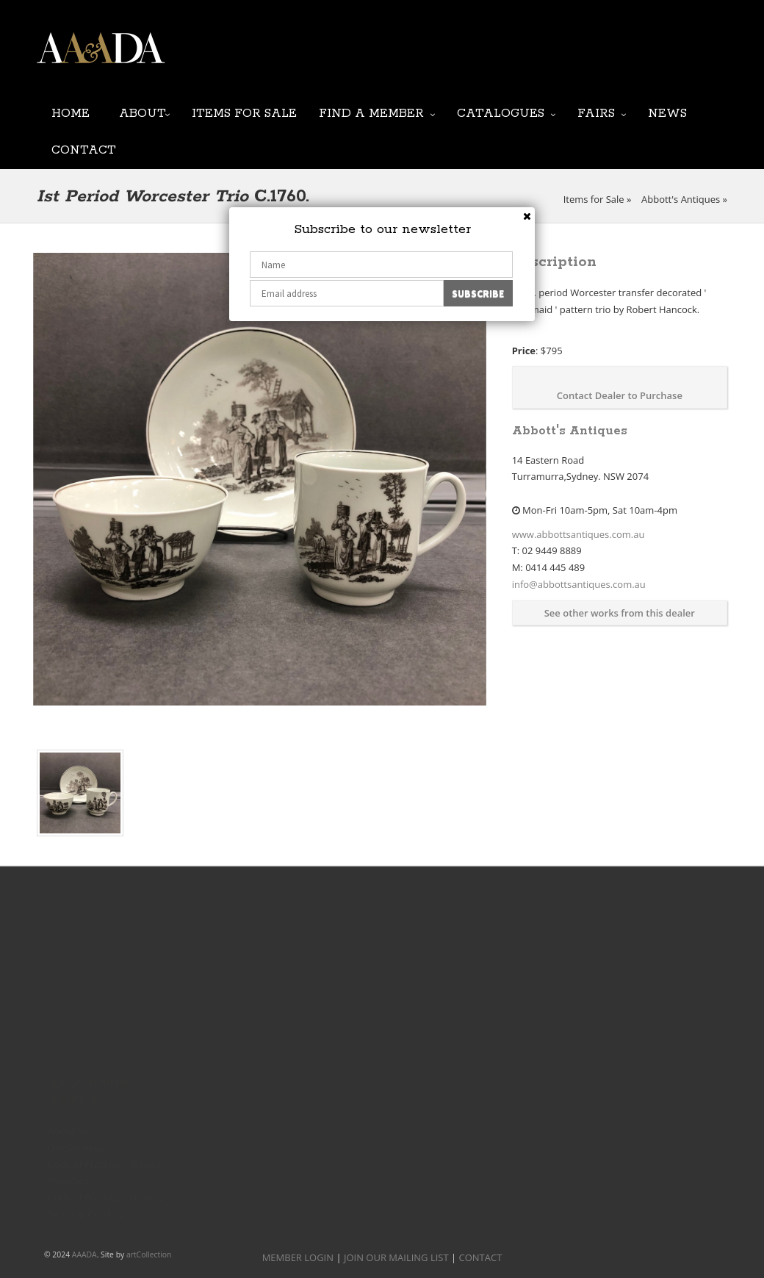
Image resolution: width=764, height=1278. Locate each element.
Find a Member (371, 112)
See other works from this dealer (619, 613)
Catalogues (500, 112)
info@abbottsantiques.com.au (579, 584)
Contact (83, 149)
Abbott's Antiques (680, 199)
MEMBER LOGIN (298, 1257)
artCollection (149, 1254)
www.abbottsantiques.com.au (578, 534)
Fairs (596, 112)
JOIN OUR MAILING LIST (368, 59)
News (667, 112)
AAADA (84, 1254)
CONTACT (480, 1257)
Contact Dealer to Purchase (619, 395)
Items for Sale (244, 112)
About (142, 112)
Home (70, 112)
